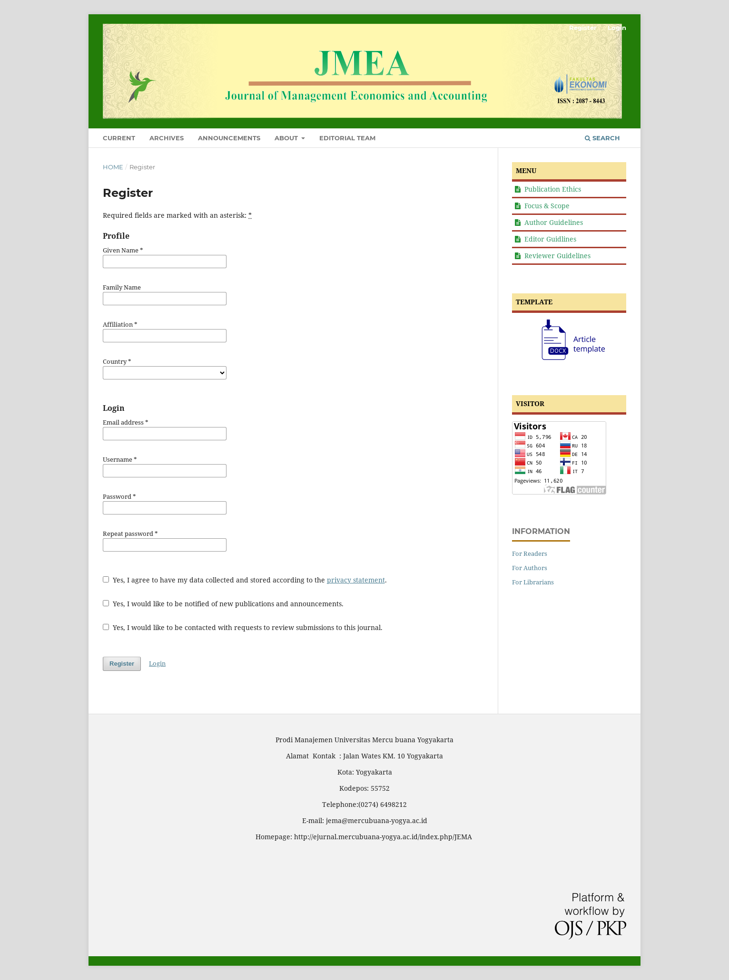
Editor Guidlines (550, 238)
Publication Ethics (552, 189)
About (287, 138)
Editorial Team (347, 138)
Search (602, 138)
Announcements (229, 138)
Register (583, 27)
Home (113, 167)
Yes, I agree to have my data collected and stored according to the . (245, 579)
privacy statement (356, 579)
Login (617, 27)
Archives (166, 138)
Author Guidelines (553, 222)
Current (119, 138)
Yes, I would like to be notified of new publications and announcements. (223, 603)
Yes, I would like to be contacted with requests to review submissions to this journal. (243, 627)
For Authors (529, 567)
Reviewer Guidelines (557, 255)
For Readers (529, 553)
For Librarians (533, 582)
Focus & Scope (547, 205)
